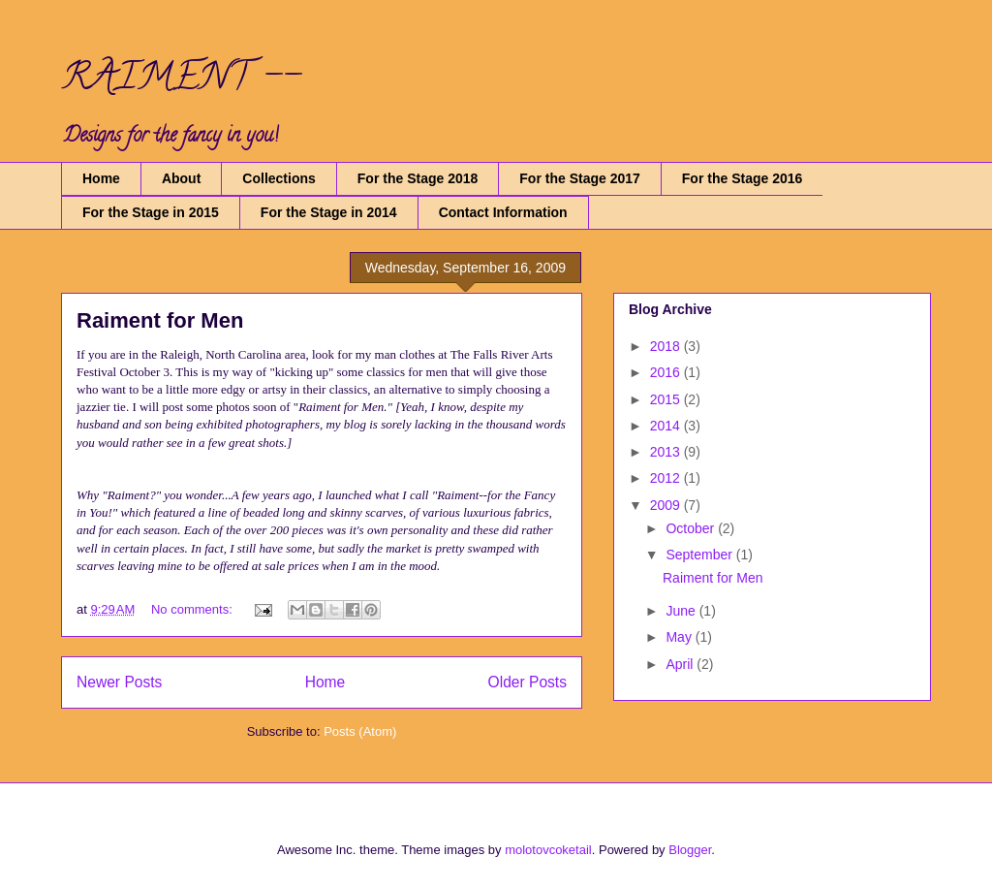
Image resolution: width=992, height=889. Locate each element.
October (692, 528)
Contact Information (503, 212)
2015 (667, 399)
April (681, 664)
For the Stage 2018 (418, 178)
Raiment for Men (160, 320)
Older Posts (527, 682)
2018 (667, 346)
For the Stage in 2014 (329, 212)
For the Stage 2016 (742, 178)
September (700, 554)
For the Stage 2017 (579, 178)
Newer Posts (119, 682)
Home (101, 178)
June (682, 611)
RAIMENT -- (180, 80)
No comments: (193, 609)
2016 (667, 372)
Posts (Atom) (360, 731)
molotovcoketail (548, 849)
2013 (667, 452)
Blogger (689, 849)
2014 (667, 425)
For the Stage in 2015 (150, 212)
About (181, 178)
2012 (667, 478)
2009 (667, 505)
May (680, 637)
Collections (278, 178)
